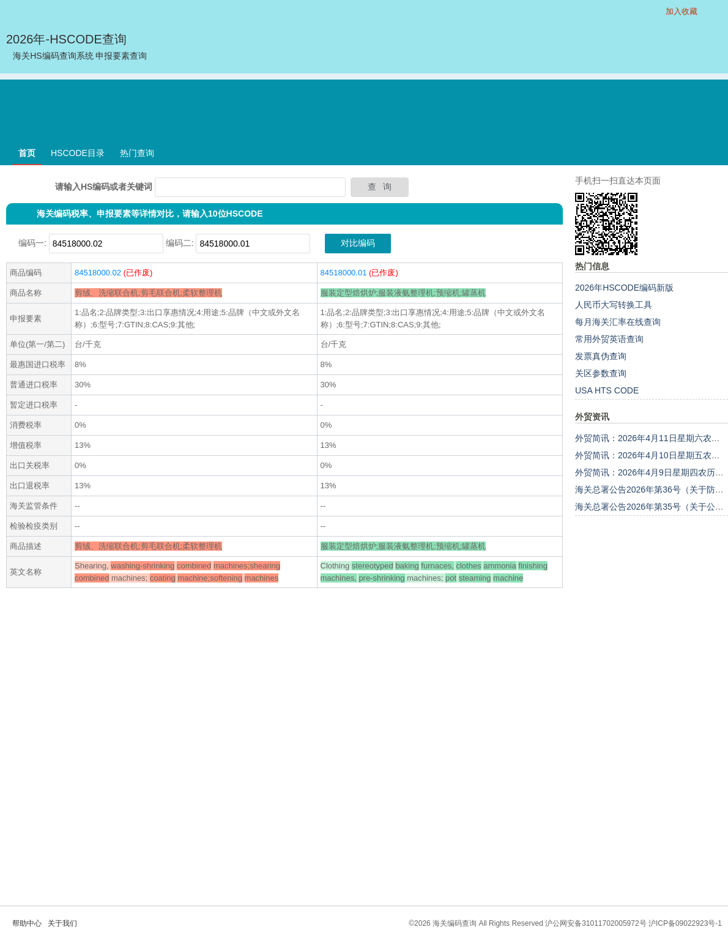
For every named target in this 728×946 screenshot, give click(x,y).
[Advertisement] (364, 107)
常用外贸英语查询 (609, 339)
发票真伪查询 (600, 356)
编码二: (180, 243)
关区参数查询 (600, 373)
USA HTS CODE (607, 390)
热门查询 (137, 153)
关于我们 (62, 923)
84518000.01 (344, 272)
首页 (26, 153)
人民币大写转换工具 (613, 305)
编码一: (32, 243)
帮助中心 (27, 923)
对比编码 (358, 243)
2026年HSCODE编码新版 (624, 287)
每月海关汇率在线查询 (618, 322)
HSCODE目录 (78, 153)
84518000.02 (98, 272)
